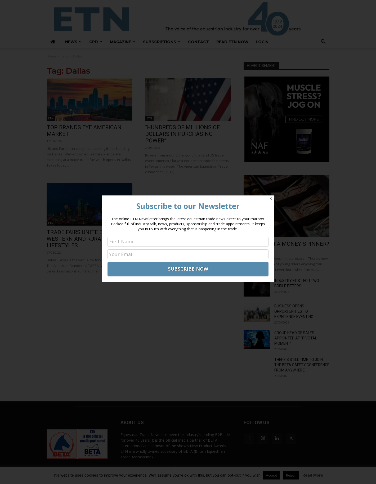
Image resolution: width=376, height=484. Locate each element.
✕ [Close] (270, 198)
